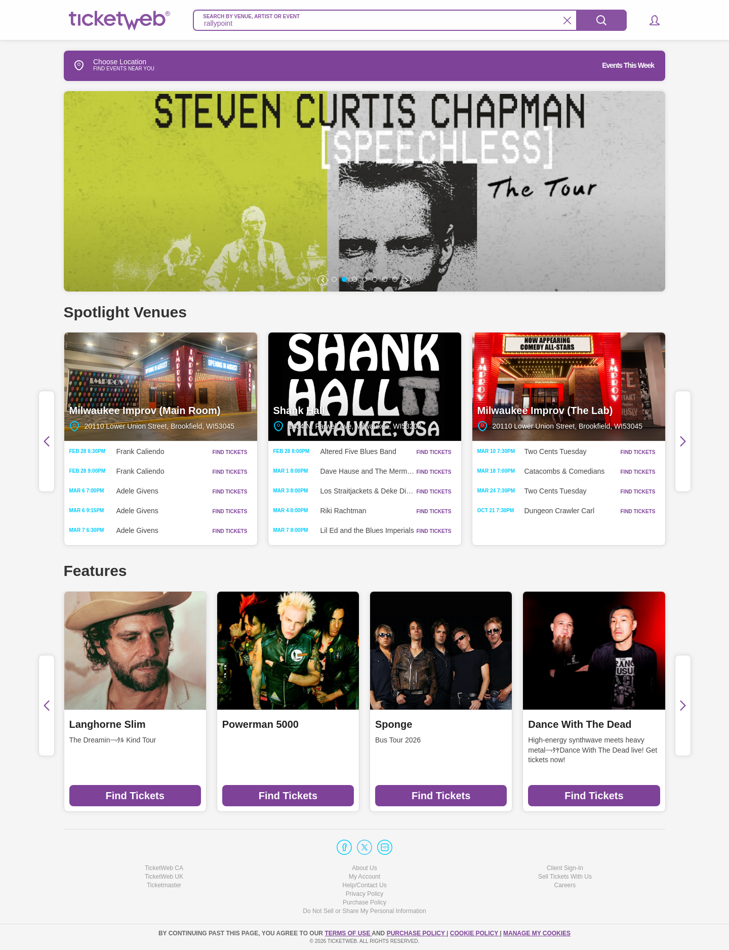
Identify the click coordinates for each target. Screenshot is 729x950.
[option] (365, 191)
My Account (364, 876)
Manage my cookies (537, 933)
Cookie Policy (475, 933)
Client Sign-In (565, 868)
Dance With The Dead (579, 724)
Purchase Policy (364, 902)
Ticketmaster (164, 885)
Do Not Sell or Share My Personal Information (364, 911)
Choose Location (105, 65)
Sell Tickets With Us (565, 876)
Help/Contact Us (364, 885)
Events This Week (628, 65)
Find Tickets (134, 795)
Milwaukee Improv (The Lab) (568, 387)
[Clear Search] (567, 20)
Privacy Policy (365, 893)
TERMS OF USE (348, 933)
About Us (364, 868)
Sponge (393, 724)
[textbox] (410, 20)
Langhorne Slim (107, 724)
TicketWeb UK (164, 876)
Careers (565, 885)
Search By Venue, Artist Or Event (251, 16)
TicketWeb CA (164, 868)
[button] (650, 20)
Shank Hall (364, 387)
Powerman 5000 (260, 724)
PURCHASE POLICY (417, 933)
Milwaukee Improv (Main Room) (160, 387)
